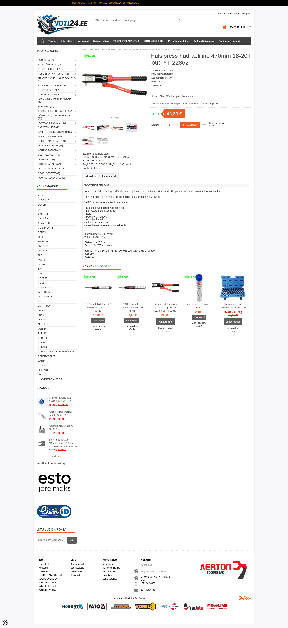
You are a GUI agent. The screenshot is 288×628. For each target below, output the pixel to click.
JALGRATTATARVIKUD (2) (51, 168)
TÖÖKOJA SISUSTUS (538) (52, 123)
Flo (40, 255)
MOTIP (41, 319)
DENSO (42, 232)
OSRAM (42, 328)
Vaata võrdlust (110, 579)
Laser (41, 310)
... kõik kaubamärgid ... (51, 379)
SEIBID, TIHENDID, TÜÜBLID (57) (55, 111)
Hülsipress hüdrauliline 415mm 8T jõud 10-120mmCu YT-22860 (165, 307)
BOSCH (42, 205)
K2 (39, 301)
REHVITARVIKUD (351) (50, 94)
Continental (45, 228)
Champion (44, 223)
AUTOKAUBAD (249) (48, 90)
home (85, 49)
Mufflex (43, 324)
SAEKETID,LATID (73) (49, 127)
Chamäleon (45, 218)
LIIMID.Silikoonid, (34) (50, 145)
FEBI (40, 237)
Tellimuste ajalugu (111, 568)
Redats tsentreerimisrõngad (56, 351)
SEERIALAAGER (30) (49, 155)
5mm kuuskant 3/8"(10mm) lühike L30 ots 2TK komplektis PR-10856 (63, 443)
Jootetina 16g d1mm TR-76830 (199, 306)
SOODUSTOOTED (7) (49, 173)
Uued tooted (76, 571)
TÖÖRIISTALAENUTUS (126, 41)
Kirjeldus (90, 176)
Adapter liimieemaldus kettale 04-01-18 (61, 413)
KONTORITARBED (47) (49, 150)
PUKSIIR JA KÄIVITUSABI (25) (53, 74)
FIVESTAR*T (44, 241)
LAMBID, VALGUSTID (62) (51, 136)
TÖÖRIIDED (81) (46, 159)
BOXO (41, 209)
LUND (41, 315)
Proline (43, 338)
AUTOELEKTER (97, 49)
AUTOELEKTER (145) (49, 69)
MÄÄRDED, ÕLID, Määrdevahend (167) (56, 79)
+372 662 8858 (148, 583)
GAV (40, 269)
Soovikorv (107, 575)
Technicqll (45, 370)
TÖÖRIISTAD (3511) (48, 60)
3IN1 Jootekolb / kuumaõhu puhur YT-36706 (132, 307)
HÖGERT (42, 278)
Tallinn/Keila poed (204, 41)
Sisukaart (75, 575)
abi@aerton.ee (148, 590)
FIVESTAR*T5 (45, 246)
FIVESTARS (44, 250)
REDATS (42, 347)
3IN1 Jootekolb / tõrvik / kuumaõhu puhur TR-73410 (98, 307)
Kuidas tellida (101, 41)
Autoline (43, 200)
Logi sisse (220, 13)
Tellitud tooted (109, 571)
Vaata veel (57, 456)
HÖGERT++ (44, 287)
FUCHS (42, 260)
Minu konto (108, 564)
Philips (42, 333)
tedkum (42, 374)
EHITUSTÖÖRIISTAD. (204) (52, 141)
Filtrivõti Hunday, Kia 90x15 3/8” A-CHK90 (60, 400)
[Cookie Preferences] (5, 623)
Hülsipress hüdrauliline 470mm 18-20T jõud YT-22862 (157, 49)
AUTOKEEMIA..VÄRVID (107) (53, 85)
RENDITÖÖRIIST (46, 356)
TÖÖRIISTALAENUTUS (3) (51, 178)
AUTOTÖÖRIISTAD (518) (50, 64)
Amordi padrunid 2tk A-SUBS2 (61, 427)
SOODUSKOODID (153, 41)
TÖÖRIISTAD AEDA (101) (50, 164)
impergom (44, 292)
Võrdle (212, 125)
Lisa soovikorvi (216, 123)
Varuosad (83, 41)
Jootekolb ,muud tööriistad (119, 49)
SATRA (41, 361)
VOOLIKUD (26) (46, 106)
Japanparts (45, 296)
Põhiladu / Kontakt (229, 41)
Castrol (43, 214)
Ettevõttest (67, 41)
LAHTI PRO (44, 306)
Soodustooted (77, 568)
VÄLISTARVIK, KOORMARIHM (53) (55, 132)
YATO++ (169, 77)
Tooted (52, 41)
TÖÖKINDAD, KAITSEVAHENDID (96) (54, 117)
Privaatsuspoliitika (178, 41)
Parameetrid (109, 176)
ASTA (41, 195)
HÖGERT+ (43, 283)
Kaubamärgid (77, 564)
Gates (41, 264)
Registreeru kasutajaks (238, 13)
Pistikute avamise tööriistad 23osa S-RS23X (233, 306)
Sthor (42, 365)
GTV (40, 273)
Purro (42, 342)
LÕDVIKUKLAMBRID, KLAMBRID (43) (54, 100)
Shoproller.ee (245, 598)
